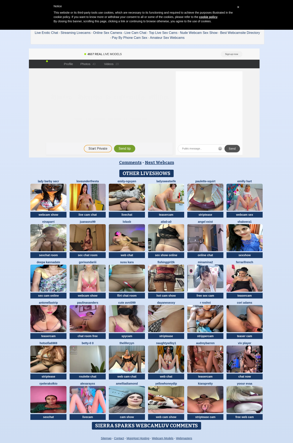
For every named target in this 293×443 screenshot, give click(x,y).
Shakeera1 (244, 221)
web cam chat (126, 376)
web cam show (166, 417)
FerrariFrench (244, 262)
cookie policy (208, 17)
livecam (87, 417)
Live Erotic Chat (46, 32)
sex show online (166, 255)
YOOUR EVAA (244, 383)
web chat (127, 255)
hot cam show (166, 295)
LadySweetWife (166, 181)
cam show (127, 417)
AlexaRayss (87, 383)
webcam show (48, 214)
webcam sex (244, 214)
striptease (205, 214)
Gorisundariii (87, 262)
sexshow (244, 255)
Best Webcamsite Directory (240, 32)
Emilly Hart (244, 181)
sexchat (48, 417)
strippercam (205, 336)
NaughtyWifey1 (166, 343)
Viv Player (244, 343)
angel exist (205, 221)
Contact (119, 438)
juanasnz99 (87, 221)
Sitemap (106, 438)
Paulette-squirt (205, 181)
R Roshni (205, 302)
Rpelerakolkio (48, 383)
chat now (244, 376)
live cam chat (88, 214)
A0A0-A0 (166, 221)
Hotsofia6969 (48, 343)
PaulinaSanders (87, 302)
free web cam (244, 417)
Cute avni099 (126, 302)
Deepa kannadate (48, 262)
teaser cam (244, 336)
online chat (205, 255)
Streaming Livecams (76, 32)
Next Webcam (159, 162)
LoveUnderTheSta (87, 181)
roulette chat (87, 376)
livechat (126, 214)
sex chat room (87, 255)
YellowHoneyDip (166, 383)
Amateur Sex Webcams (167, 37)
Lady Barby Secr (48, 181)
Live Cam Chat (135, 32)
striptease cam (205, 417)
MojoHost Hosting (138, 438)
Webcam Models (162, 438)
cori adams (244, 302)
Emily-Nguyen (126, 181)
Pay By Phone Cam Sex (129, 37)
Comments (130, 162)
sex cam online (48, 295)
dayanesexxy (166, 302)
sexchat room (48, 255)
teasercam (166, 214)
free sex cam (205, 295)
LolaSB (127, 221)
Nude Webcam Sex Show (199, 32)
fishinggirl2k (166, 262)
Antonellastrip (48, 302)
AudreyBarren (205, 343)
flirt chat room (126, 295)
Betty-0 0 (88, 343)
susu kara (127, 262)
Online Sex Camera (107, 32)
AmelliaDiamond (127, 383)
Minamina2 (205, 262)
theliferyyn (127, 343)
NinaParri (48, 221)
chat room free (88, 336)
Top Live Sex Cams (163, 32)
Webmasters (184, 438)
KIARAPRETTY (205, 383)
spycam (126, 336)
